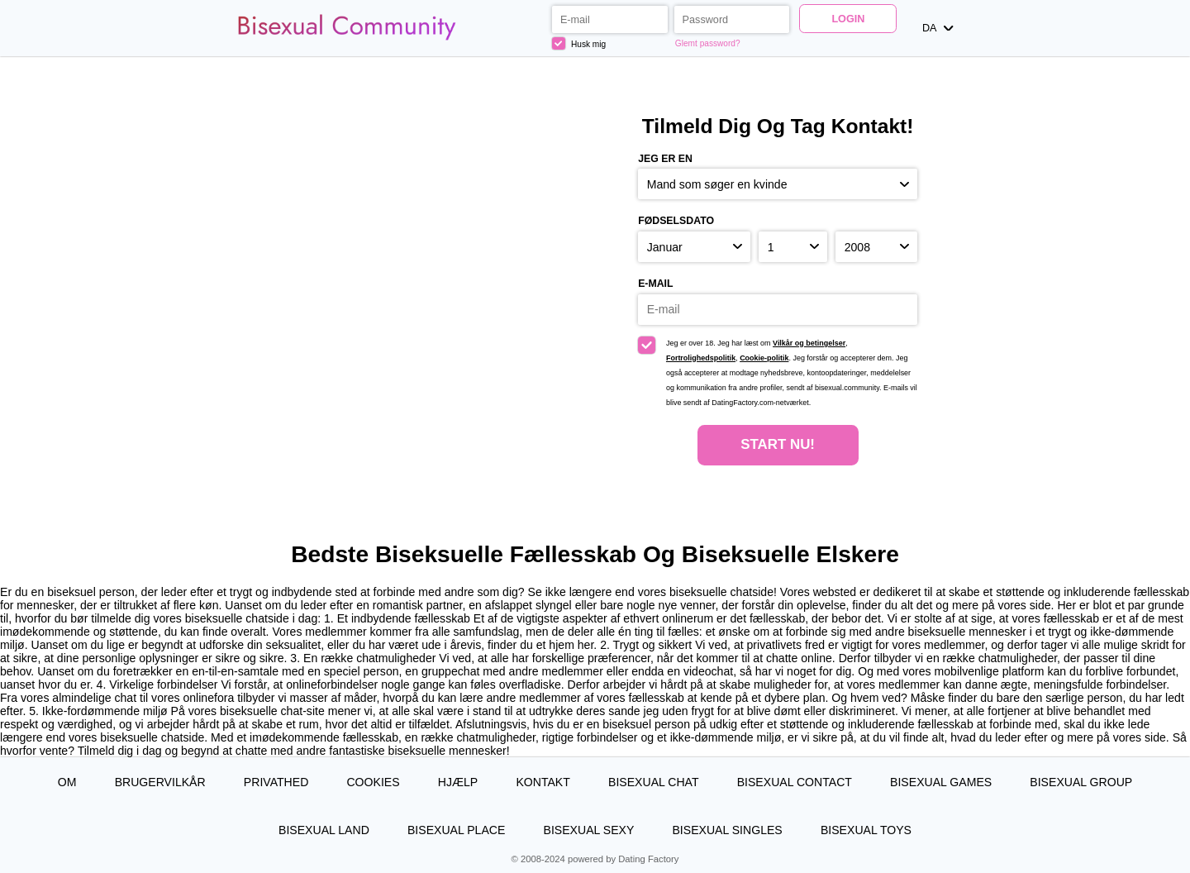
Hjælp (458, 782)
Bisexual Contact (794, 782)
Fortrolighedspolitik (700, 358)
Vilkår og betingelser (809, 343)
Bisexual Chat (653, 782)
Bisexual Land (323, 830)
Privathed (276, 782)
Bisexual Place (456, 830)
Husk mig (579, 43)
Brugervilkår (160, 782)
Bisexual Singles (727, 830)
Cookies (372, 782)
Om (67, 782)
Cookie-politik (764, 358)
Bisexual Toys (866, 830)
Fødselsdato (676, 221)
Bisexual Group (1081, 782)
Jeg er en (665, 159)
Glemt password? (707, 43)
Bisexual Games (941, 782)
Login (847, 19)
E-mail (655, 283)
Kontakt (542, 782)
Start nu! (777, 444)
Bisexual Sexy (589, 830)
